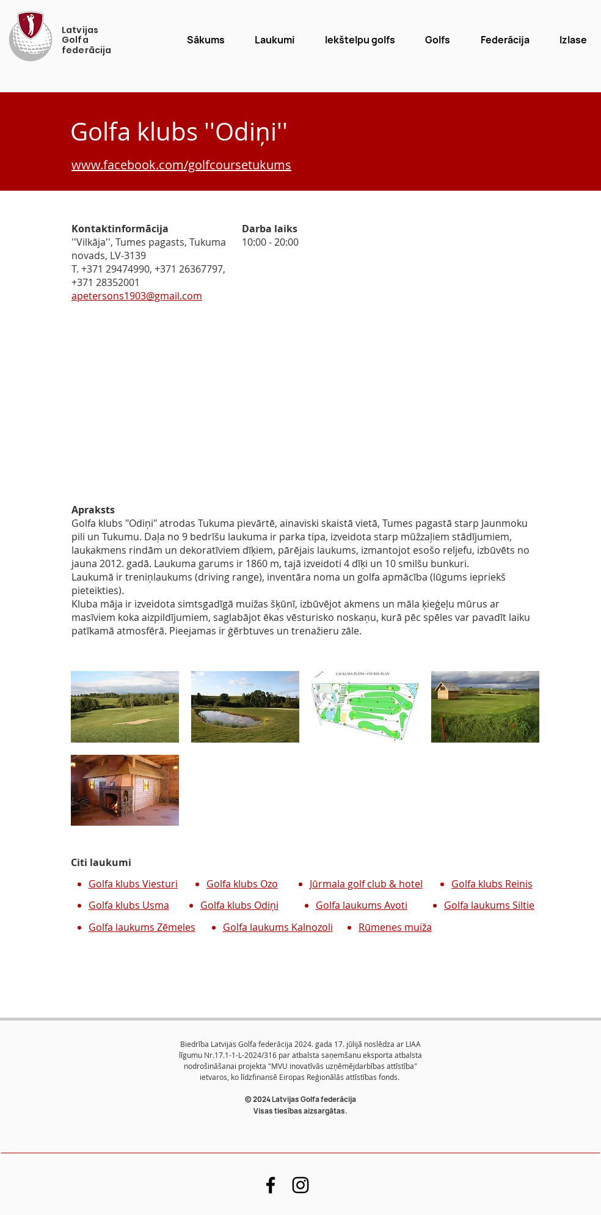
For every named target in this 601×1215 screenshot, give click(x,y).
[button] (438, 40)
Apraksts (93, 509)
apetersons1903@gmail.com (136, 296)
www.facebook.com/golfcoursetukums (181, 164)
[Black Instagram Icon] (300, 1185)
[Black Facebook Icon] (271, 1185)
